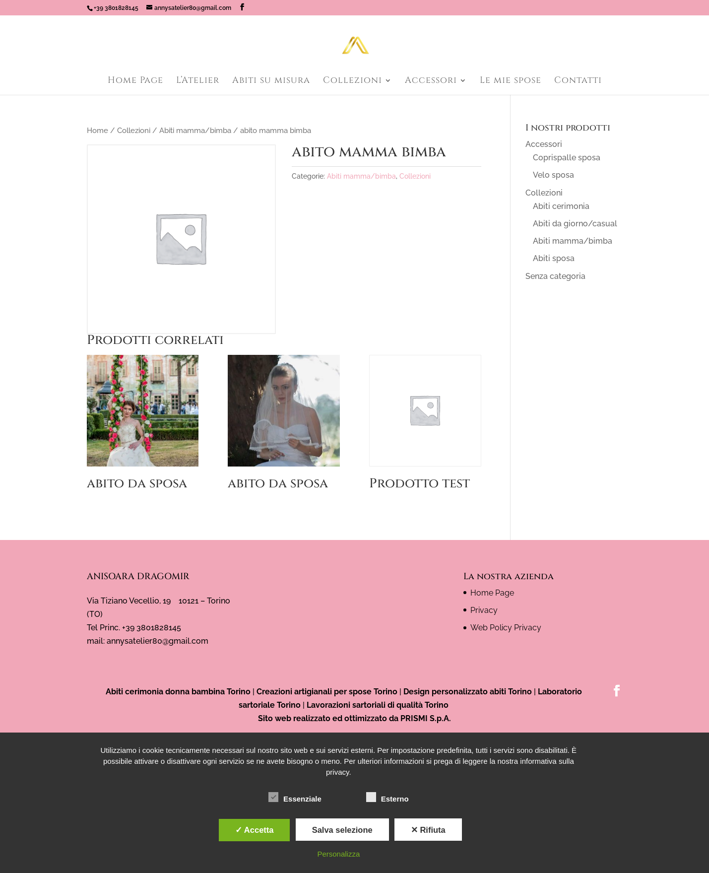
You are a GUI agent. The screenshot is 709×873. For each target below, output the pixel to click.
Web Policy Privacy (505, 627)
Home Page (135, 81)
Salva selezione (342, 829)
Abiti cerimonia (561, 206)
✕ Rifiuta (428, 829)
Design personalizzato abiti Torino (467, 691)
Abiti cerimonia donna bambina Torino (178, 691)
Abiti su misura (271, 81)
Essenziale (295, 797)
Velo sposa (553, 175)
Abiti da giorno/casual (575, 223)
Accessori (431, 81)
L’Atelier (197, 81)
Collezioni (352, 81)
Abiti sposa (554, 258)
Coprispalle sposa (566, 157)
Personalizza (338, 854)
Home (97, 130)
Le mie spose (510, 81)
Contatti (578, 81)
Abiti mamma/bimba (195, 130)
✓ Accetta (254, 829)
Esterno (387, 797)
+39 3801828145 (116, 7)
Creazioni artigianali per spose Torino (327, 691)
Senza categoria (555, 276)
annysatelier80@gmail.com (157, 641)
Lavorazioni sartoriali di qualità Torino (378, 705)
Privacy (484, 610)
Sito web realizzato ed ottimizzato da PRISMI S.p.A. (354, 718)
